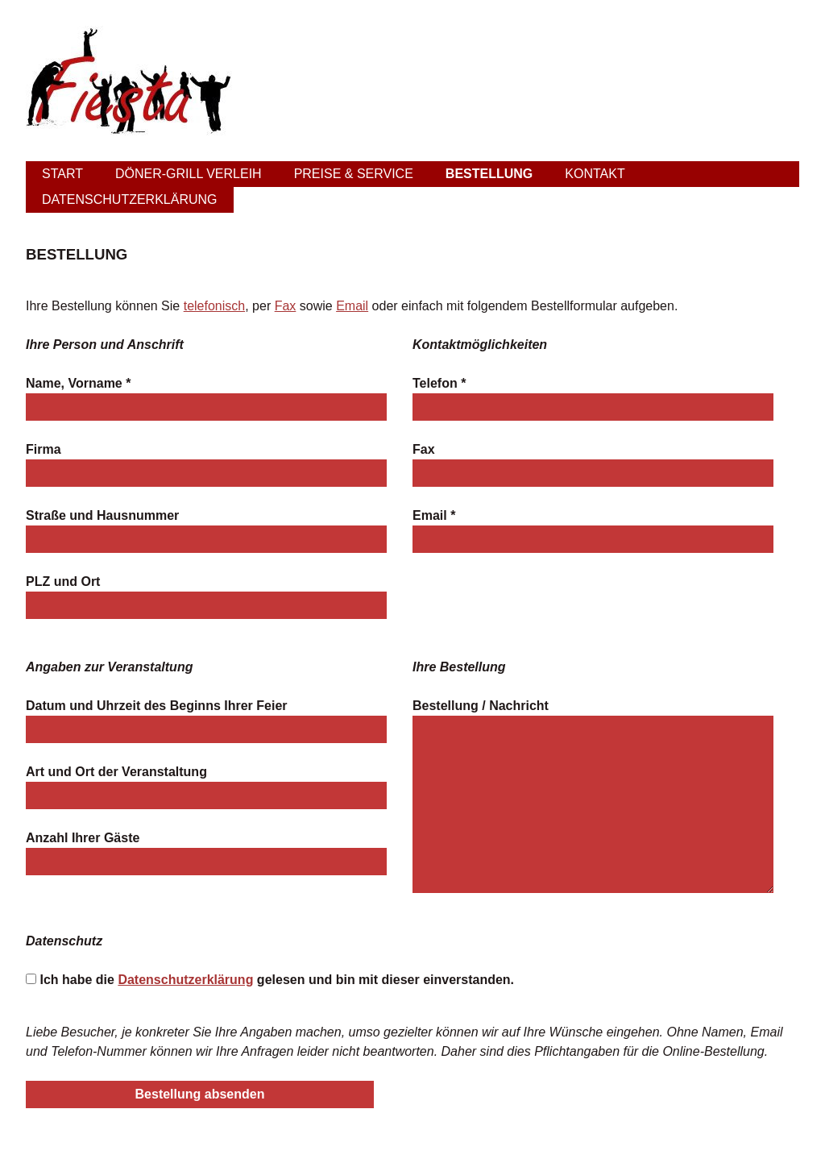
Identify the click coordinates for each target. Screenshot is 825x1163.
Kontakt (594, 174)
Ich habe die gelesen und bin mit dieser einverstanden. (276, 979)
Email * (433, 515)
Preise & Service (353, 174)
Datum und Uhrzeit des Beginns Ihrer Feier (157, 705)
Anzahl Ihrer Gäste (82, 838)
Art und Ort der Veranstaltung (116, 772)
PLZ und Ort (63, 581)
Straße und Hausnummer (102, 515)
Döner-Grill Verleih (188, 174)
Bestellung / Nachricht (480, 705)
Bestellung (489, 174)
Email (352, 306)
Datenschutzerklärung (130, 199)
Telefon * (439, 383)
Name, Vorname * (78, 383)
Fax (285, 306)
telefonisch (215, 306)
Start (62, 174)
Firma (43, 449)
